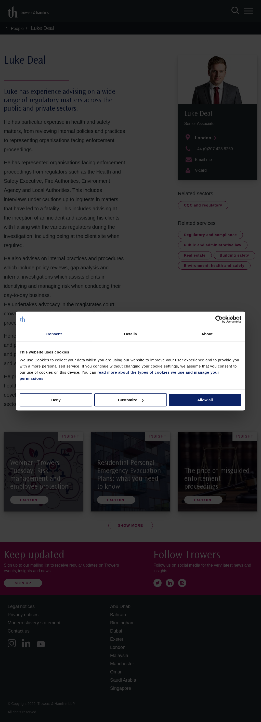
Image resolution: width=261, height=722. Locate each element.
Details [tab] (130, 334)
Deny (56, 400)
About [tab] (207, 334)
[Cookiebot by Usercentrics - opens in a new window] (219, 319)
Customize (130, 400)
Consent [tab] (54, 334)
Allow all (205, 400)
